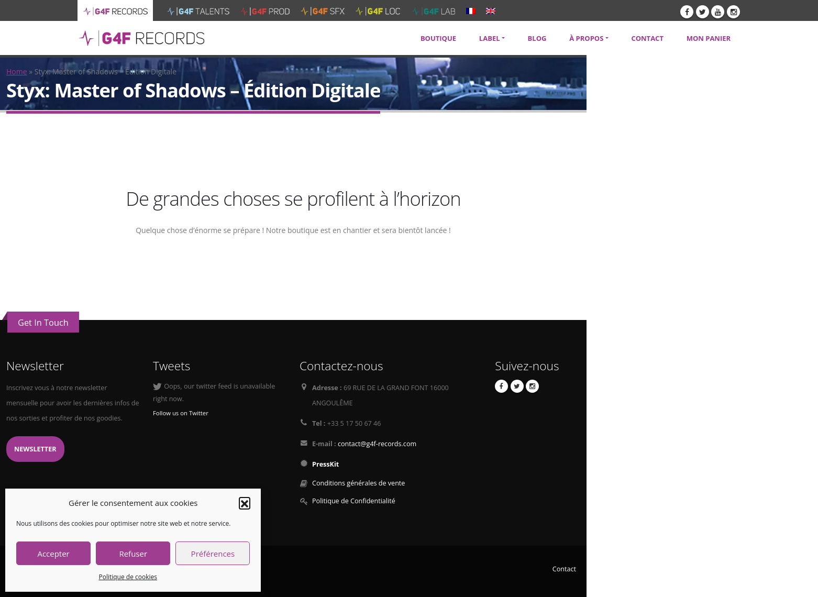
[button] (244, 502)
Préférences (213, 553)
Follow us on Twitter (180, 413)
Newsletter (35, 449)
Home (16, 71)
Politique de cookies (127, 576)
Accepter (53, 553)
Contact (564, 569)
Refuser (133, 553)
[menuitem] (471, 10)
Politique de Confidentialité (353, 500)
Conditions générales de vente (358, 483)
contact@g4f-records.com (377, 443)
